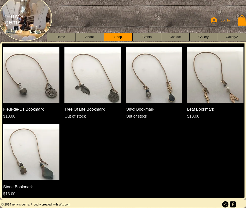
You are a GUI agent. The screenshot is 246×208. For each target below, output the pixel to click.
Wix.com (64, 204)
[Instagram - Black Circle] (225, 204)
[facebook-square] (233, 204)
